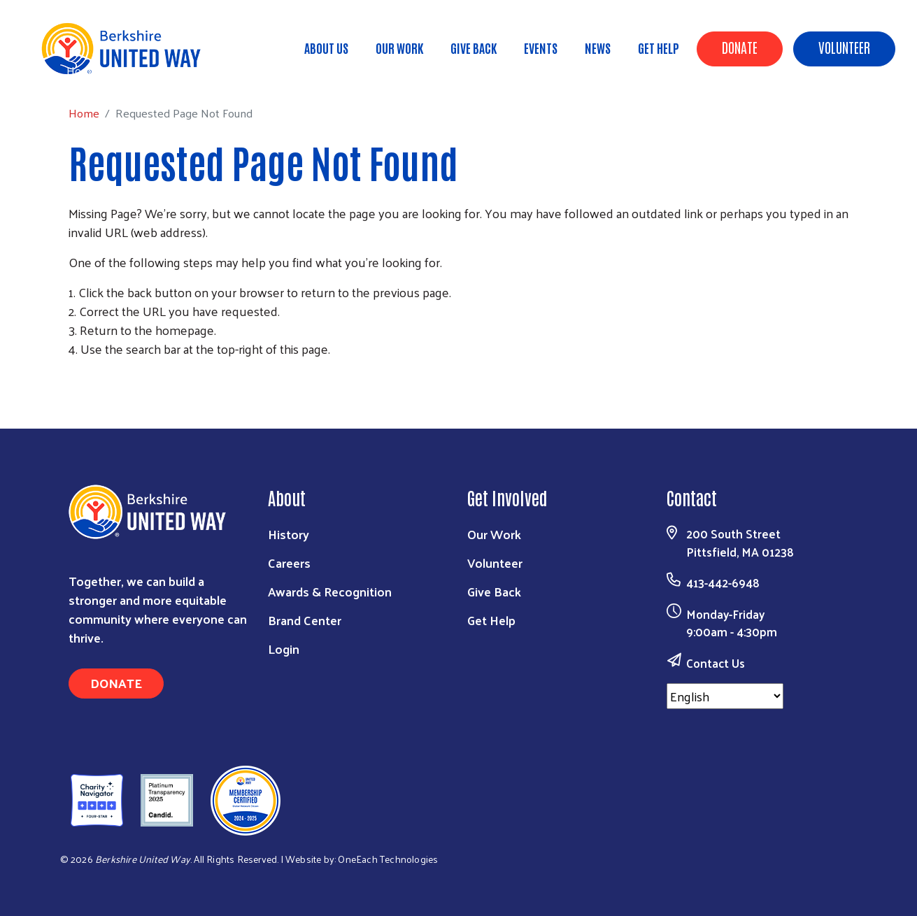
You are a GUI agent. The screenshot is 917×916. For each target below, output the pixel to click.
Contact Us (715, 662)
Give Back (473, 47)
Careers (289, 562)
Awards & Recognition (330, 591)
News (598, 47)
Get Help (658, 47)
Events (540, 47)
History (288, 534)
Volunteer (844, 47)
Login (283, 648)
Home (81, 70)
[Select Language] (725, 696)
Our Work (399, 47)
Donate (740, 47)
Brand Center (304, 620)
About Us (326, 47)
